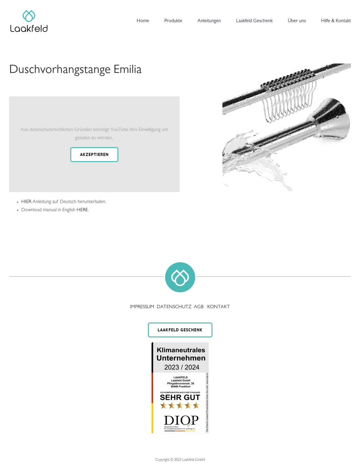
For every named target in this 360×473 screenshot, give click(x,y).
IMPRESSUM (143, 307)
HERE (82, 210)
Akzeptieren (94, 154)
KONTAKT (218, 307)
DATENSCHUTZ (175, 307)
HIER (26, 202)
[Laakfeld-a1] (29, 10)
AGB (199, 307)
